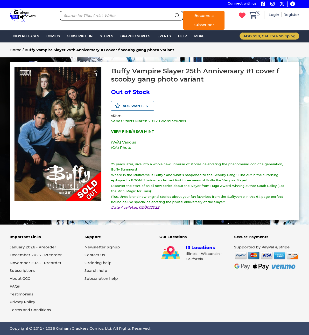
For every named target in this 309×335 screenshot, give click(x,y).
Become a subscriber (204, 20)
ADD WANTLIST (132, 105)
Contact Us (94, 255)
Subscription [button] (80, 36)
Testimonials (21, 294)
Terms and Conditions (30, 310)
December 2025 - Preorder (36, 255)
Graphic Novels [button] (135, 36)
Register (291, 14)
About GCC (20, 278)
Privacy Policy (22, 302)
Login (274, 14)
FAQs (15, 286)
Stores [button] (106, 36)
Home (15, 50)
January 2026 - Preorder (33, 247)
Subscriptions (22, 270)
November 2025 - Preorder (36, 262)
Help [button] (182, 36)
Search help (95, 270)
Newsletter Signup (102, 247)
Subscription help (101, 278)
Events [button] (164, 36)
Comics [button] (53, 36)
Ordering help (98, 262)
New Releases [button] (26, 36)
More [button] (199, 36)
